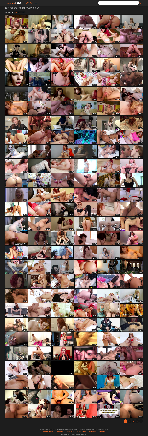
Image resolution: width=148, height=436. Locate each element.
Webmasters (92, 431)
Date (23, 12)
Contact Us (102, 431)
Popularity (17, 12)
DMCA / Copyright (81, 431)
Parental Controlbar (48, 431)
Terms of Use (59, 431)
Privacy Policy (70, 431)
